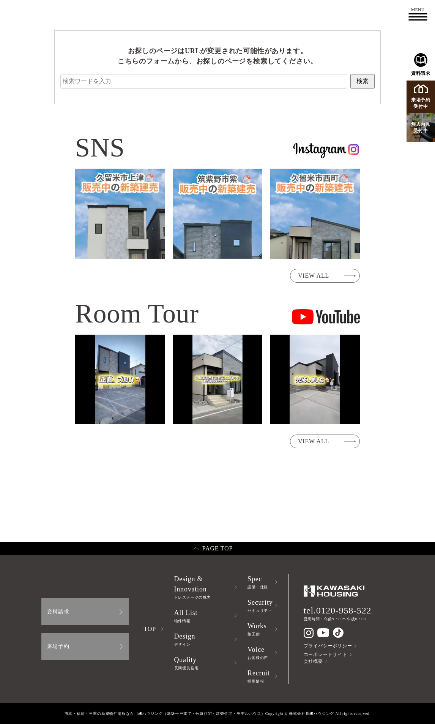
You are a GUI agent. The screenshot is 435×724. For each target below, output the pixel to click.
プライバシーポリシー (328, 645)
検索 (362, 81)
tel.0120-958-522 (338, 610)
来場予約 (58, 646)
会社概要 (313, 661)
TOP (150, 629)
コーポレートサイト (325, 654)
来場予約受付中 (420, 96)
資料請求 (420, 64)
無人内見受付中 (420, 127)
